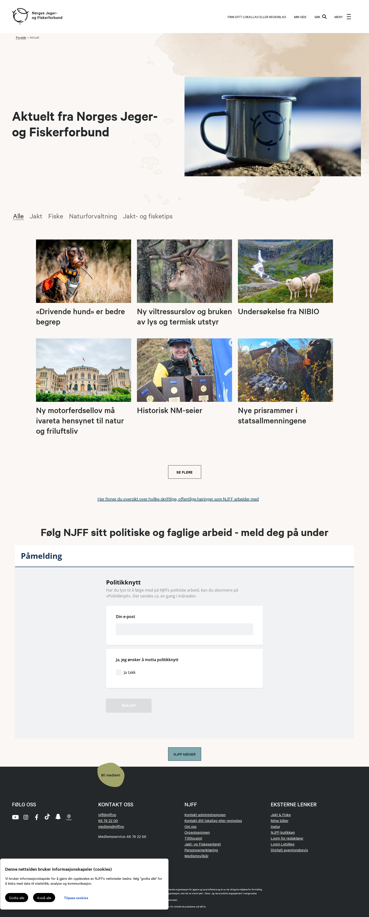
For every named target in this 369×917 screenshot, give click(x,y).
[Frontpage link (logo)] (20, 16)
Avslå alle (44, 897)
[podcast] (69, 817)
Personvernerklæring (201, 849)
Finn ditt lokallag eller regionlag (257, 16)
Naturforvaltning (93, 216)
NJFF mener (184, 754)
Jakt (36, 216)
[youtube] (15, 817)
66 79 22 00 (108, 820)
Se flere (184, 472)
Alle (18, 216)
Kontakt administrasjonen (205, 814)
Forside (21, 37)
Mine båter (279, 820)
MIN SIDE (300, 16)
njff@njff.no (107, 814)
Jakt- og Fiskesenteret (202, 844)
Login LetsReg (283, 844)
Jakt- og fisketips (147, 216)
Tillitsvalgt (193, 838)
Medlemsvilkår (196, 855)
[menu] (343, 16)
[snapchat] (58, 817)
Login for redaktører (287, 838)
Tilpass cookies (76, 897)
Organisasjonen (197, 832)
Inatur (275, 826)
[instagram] (26, 817)
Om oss (190, 826)
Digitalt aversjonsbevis (289, 849)
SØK (320, 16)
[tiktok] (47, 817)
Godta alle (16, 897)
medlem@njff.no (111, 826)
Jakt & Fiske (281, 814)
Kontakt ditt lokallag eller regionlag (213, 820)
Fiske (55, 216)
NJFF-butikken (283, 832)
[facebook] (36, 817)
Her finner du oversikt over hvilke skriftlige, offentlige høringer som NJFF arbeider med (178, 498)
